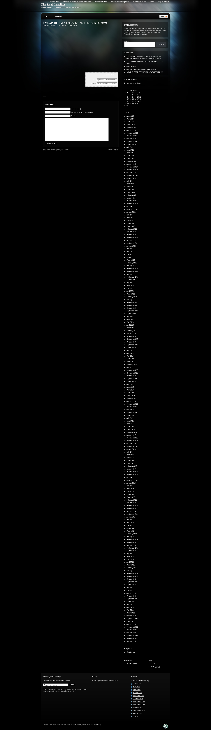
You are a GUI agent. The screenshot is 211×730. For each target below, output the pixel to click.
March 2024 (130, 192)
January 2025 (131, 164)
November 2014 (132, 508)
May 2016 (130, 458)
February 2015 (131, 500)
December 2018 (132, 370)
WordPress (56, 725)
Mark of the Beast (139, 2)
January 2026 (131, 130)
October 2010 (131, 616)
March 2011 (130, 613)
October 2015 (131, 477)
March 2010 (130, 621)
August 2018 (131, 381)
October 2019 (131, 342)
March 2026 (130, 125)
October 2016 (131, 444)
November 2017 (132, 407)
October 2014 (131, 511)
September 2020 (132, 311)
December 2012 (132, 573)
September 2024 (132, 175)
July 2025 (129, 147)
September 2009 (132, 635)
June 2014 (130, 523)
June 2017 (130, 421)
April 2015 (130, 494)
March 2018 (130, 396)
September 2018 (132, 379)
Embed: (93, 83)
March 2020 (130, 328)
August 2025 (131, 144)
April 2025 (130, 156)
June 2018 (130, 387)
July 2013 (129, 554)
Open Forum (131, 66)
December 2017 (132, 404)
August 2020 (131, 314)
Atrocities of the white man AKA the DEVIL (77, 2)
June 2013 (130, 556)
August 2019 (131, 348)
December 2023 (132, 201)
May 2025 (130, 153)
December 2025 (132, 133)
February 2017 (131, 432)
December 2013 (132, 539)
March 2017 (130, 429)
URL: (94, 80)
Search (126, 41)
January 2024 (131, 198)
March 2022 (130, 260)
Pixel (68, 725)
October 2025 (131, 139)
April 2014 (130, 528)
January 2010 (131, 624)
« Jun (126, 106)
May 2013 (130, 559)
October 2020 (131, 308)
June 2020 (130, 319)
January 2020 (131, 333)
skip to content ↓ (164, 2)
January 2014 (131, 537)
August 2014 (131, 517)
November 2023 (132, 204)
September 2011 (132, 599)
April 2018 (130, 393)
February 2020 (131, 331)
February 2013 (131, 568)
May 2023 (130, 221)
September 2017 (132, 412)
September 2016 (132, 446)
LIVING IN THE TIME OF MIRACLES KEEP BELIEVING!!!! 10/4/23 (75, 22)
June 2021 (130, 285)
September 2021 (132, 277)
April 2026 (130, 122)
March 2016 (130, 463)
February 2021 (131, 297)
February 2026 (131, 127)
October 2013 (131, 545)
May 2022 (130, 254)
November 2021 (132, 271)
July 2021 (129, 283)
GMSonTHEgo (109, 75)
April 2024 (130, 189)
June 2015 (130, 489)
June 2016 (130, 455)
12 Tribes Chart (54, 2)
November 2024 (132, 170)
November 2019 (132, 339)
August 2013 (131, 551)
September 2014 (132, 514)
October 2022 (131, 240)
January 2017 (131, 435)
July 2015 (129, 486)
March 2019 (130, 362)
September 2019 (132, 345)
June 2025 (130, 150)
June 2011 (130, 607)
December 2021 (132, 268)
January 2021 (131, 300)
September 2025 (132, 141)
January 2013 (131, 571)
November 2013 (132, 542)
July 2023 (129, 215)
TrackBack (112, 154)
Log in (153, 664)
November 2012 (132, 576)
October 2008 (131, 641)
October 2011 (131, 596)
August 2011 (131, 602)
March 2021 (130, 294)
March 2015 (130, 497)
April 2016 (130, 460)
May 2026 (130, 119)
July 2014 (129, 520)
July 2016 (129, 452)
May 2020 (130, 322)
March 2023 (130, 226)
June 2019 (130, 353)
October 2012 (131, 579)
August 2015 (131, 483)
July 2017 (129, 418)
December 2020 (132, 302)
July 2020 (129, 316)
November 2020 (132, 305)
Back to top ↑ (96, 725)
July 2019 (129, 350)
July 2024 (129, 181)
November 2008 (132, 638)
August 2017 (131, 415)
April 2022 (130, 257)
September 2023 (132, 209)
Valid (155, 667)
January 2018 (131, 401)
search (152, 2)
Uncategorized (57, 16)
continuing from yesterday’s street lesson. (141, 69)
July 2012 (129, 587)
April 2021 (130, 291)
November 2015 (132, 475)
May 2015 (130, 491)
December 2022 (132, 235)
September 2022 (132, 243)
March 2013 (130, 565)
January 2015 (131, 503)
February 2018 (131, 398)
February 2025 (131, 161)
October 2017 (131, 410)
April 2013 (130, 562)
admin (47, 25)
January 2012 (131, 593)
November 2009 (132, 630)
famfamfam (86, 725)
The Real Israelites (53, 4)
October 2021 (131, 274)
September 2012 (132, 582)
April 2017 (130, 427)
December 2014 (132, 506)
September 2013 (132, 548)
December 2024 (132, 167)
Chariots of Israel (101, 2)
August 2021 (131, 280)
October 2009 (131, 633)
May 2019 (130, 356)
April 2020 (130, 325)
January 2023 (131, 232)
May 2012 (130, 590)
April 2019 (130, 359)
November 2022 (132, 237)
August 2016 (131, 449)
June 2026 (130, 116)
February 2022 (131, 263)
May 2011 (130, 610)
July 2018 (129, 384)
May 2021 (130, 288)
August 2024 (131, 178)
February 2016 (131, 466)
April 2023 (130, 223)
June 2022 (130, 252)
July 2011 (129, 604)
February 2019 (131, 364)
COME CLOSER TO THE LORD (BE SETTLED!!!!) (144, 72)
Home (45, 16)
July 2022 (129, 249)
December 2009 (132, 627)
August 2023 (131, 212)
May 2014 (130, 525)
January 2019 (131, 367)
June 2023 (130, 218)
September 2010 (132, 619)
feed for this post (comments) (56, 154)
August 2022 (131, 246)
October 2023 (131, 206)
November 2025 (132, 136)
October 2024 (131, 173)
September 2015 (132, 480)
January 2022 (131, 266)
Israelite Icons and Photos (120, 2)
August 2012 (131, 585)
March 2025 (130, 158)
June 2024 (130, 184)
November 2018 (132, 373)
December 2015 (132, 472)
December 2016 (132, 438)
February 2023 (131, 229)
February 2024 (131, 195)
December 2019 (132, 336)
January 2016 (131, 469)
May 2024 (130, 187)
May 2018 (130, 390)
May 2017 (130, 424)
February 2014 (131, 534)
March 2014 (130, 531)
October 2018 (131, 376)
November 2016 (132, 441)
